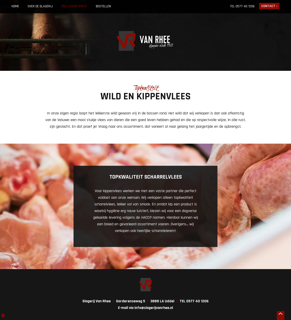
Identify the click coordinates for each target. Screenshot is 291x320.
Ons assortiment (74, 6)
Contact (268, 6)
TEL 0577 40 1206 (194, 301)
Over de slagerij (40, 6)
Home (15, 6)
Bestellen (103, 6)
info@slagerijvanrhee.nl (153, 307)
